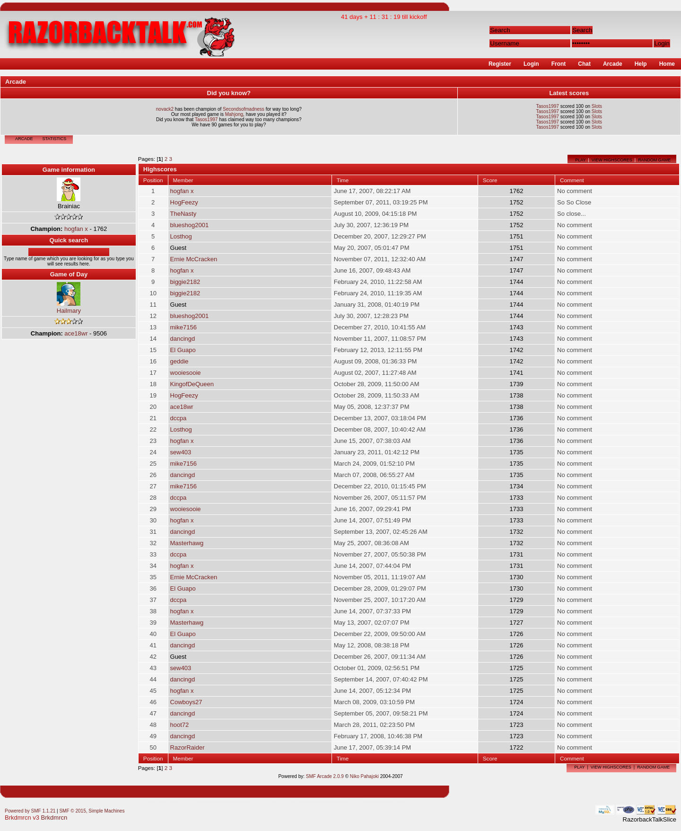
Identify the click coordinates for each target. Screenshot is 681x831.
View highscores (612, 160)
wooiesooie (185, 372)
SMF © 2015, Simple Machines (91, 810)
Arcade (24, 138)
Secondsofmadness (243, 109)
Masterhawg (187, 543)
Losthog (181, 236)
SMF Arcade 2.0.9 (325, 776)
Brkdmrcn (54, 817)
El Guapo (183, 350)
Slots (597, 106)
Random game (654, 160)
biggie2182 (185, 281)
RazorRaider (187, 747)
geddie (179, 361)
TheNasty (183, 213)
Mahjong (234, 114)
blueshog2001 (189, 225)
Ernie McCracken (194, 259)
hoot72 (179, 724)
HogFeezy (184, 202)
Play (580, 160)
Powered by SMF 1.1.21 (30, 810)
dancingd (182, 338)
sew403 (181, 452)
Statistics (55, 138)
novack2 (165, 109)
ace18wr (75, 333)
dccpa (178, 418)
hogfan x (76, 228)
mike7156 (183, 327)
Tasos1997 (206, 119)
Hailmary (69, 310)
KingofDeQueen (192, 384)
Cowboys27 (186, 702)
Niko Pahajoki (364, 776)
